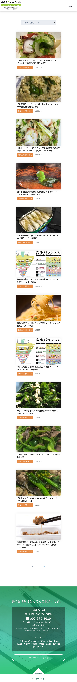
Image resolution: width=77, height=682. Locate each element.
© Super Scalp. (38, 679)
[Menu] (70, 5)
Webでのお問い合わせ (38, 658)
